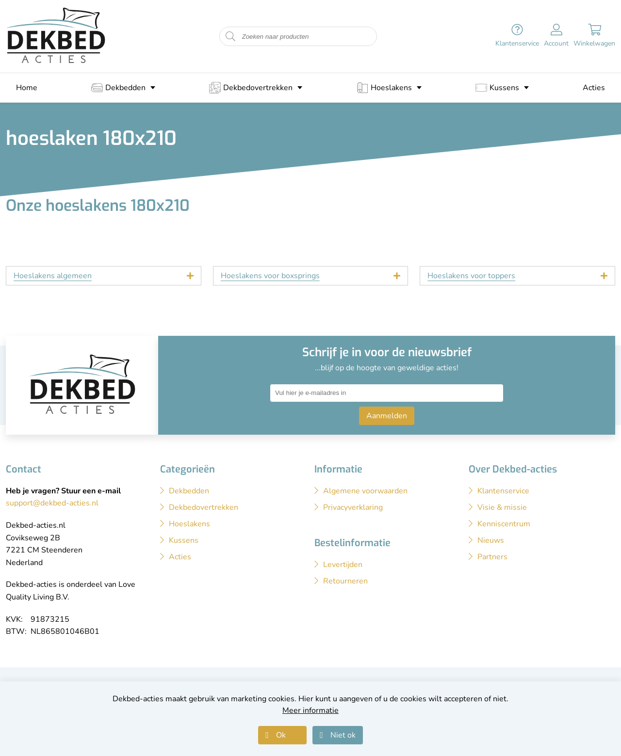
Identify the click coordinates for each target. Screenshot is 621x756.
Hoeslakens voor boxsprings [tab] (270, 275)
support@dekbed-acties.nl (52, 503)
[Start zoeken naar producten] (230, 36)
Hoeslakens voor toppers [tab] (471, 275)
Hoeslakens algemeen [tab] (53, 275)
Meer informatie (310, 710)
